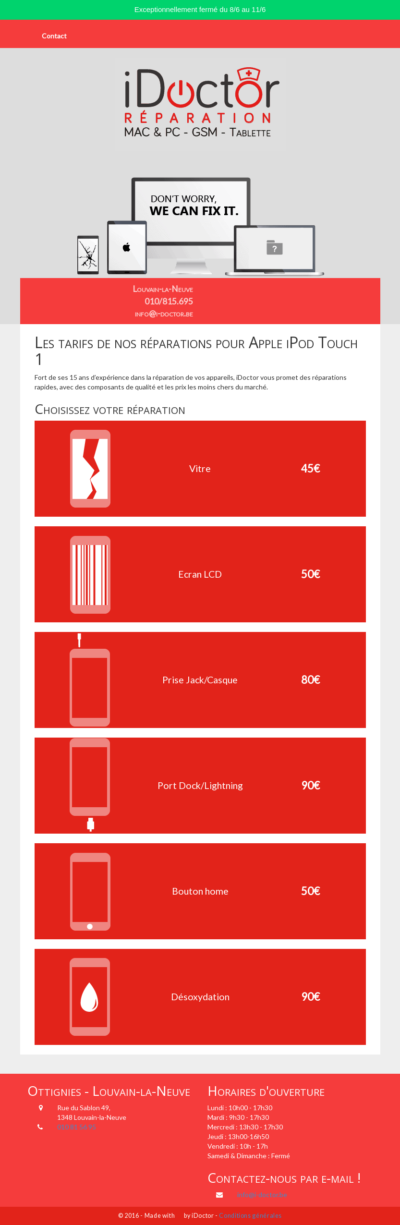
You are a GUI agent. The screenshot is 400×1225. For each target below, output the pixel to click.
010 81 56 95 (76, 1127)
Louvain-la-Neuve (163, 289)
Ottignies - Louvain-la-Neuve (108, 1090)
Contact (54, 36)
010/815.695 (169, 301)
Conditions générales (250, 1215)
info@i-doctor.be (164, 313)
